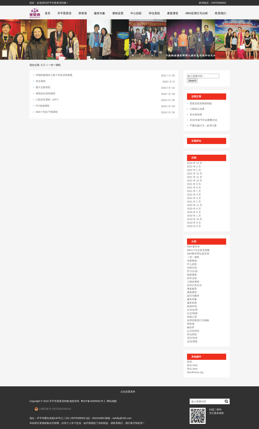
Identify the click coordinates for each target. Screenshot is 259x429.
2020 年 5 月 (194, 212)
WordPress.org (195, 372)
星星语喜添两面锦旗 (201, 103)
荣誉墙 (82, 13)
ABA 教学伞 (193, 246)
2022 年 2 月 (194, 166)
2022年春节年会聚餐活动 (203, 120)
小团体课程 (193, 281)
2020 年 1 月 (194, 215)
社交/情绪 (192, 313)
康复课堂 (172, 13)
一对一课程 (193, 257)
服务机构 (192, 302)
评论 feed (192, 368)
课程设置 (117, 13)
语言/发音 (192, 337)
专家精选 (192, 260)
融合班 (190, 327)
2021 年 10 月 (194, 180)
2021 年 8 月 (194, 187)
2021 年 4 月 (194, 194)
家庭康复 (192, 274)
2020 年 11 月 (194, 205)
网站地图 (112, 401)
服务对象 (99, 13)
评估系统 (154, 13)
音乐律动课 (196, 114)
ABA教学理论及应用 (198, 253)
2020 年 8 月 (194, 208)
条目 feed (192, 365)
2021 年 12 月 (194, 173)
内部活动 (192, 267)
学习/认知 (192, 271)
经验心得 (192, 316)
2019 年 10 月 (194, 219)
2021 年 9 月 (194, 184)
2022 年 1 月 (194, 170)
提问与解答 (193, 295)
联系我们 (220, 13)
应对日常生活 (194, 285)
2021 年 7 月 (194, 191)
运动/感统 (192, 341)
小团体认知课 (197, 108)
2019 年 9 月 (194, 222)
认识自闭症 (193, 330)
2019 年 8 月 (194, 226)
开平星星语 (64, 13)
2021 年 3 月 (194, 198)
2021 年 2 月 (194, 201)
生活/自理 (192, 309)
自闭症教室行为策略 (198, 320)
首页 (47, 13)
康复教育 (192, 288)
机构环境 (192, 306)
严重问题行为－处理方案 (203, 125)
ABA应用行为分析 (196, 13)
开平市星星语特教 (59, 401)
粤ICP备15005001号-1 (93, 401)
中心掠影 (136, 13)
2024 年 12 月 (194, 163)
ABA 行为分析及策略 (198, 250)
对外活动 (192, 278)
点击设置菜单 (127, 391)
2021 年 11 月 (194, 177)
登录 (189, 361)
